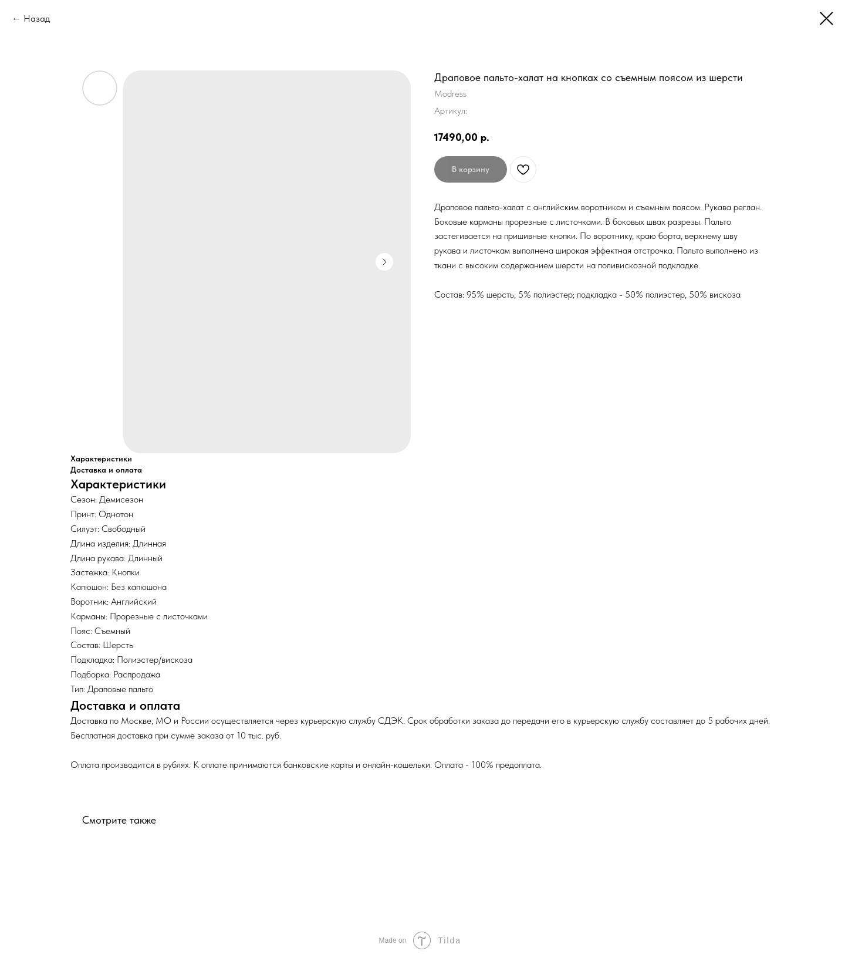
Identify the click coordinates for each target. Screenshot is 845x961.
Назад (36, 18)
